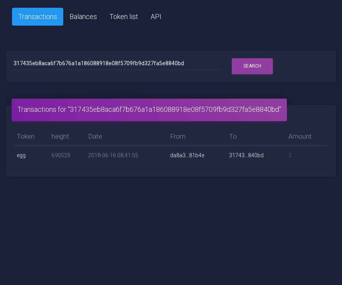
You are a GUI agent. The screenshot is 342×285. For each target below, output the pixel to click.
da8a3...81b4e (187, 155)
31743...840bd (246, 155)
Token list (123, 16)
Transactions (37, 16)
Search (252, 66)
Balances (83, 16)
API (156, 16)
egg (21, 155)
